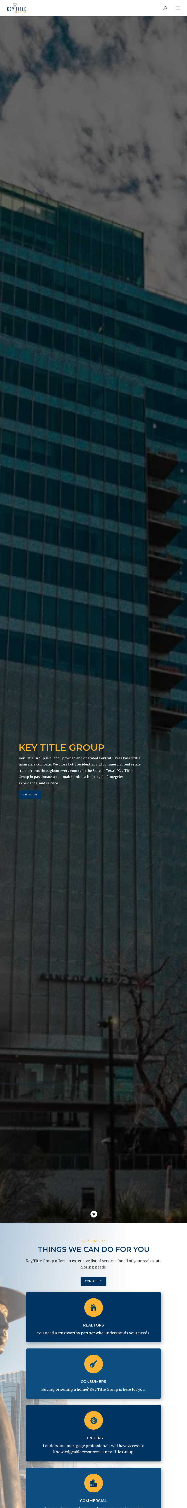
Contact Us (36, 794)
